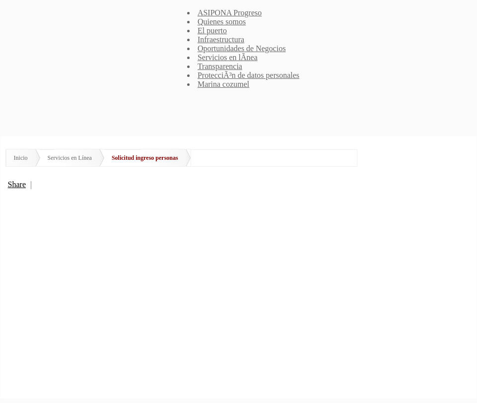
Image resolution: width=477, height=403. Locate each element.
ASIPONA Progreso (230, 12)
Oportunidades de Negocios (242, 48)
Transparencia (220, 66)
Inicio (21, 157)
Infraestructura (221, 39)
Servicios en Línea (70, 157)
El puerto (212, 30)
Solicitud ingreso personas (145, 157)
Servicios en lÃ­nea (228, 57)
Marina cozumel (223, 84)
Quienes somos (222, 21)
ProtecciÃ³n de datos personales (248, 75)
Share (17, 184)
